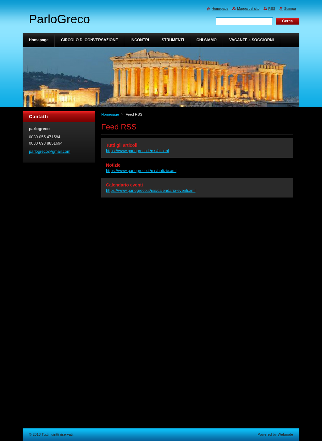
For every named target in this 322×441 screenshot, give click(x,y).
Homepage (110, 114)
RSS (271, 8)
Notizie (113, 165)
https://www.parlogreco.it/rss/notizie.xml (141, 170)
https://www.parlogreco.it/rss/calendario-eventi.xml (151, 190)
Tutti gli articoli (121, 145)
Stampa (290, 8)
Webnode (285, 434)
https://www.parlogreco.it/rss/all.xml (137, 150)
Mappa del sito (248, 8)
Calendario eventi (124, 184)
